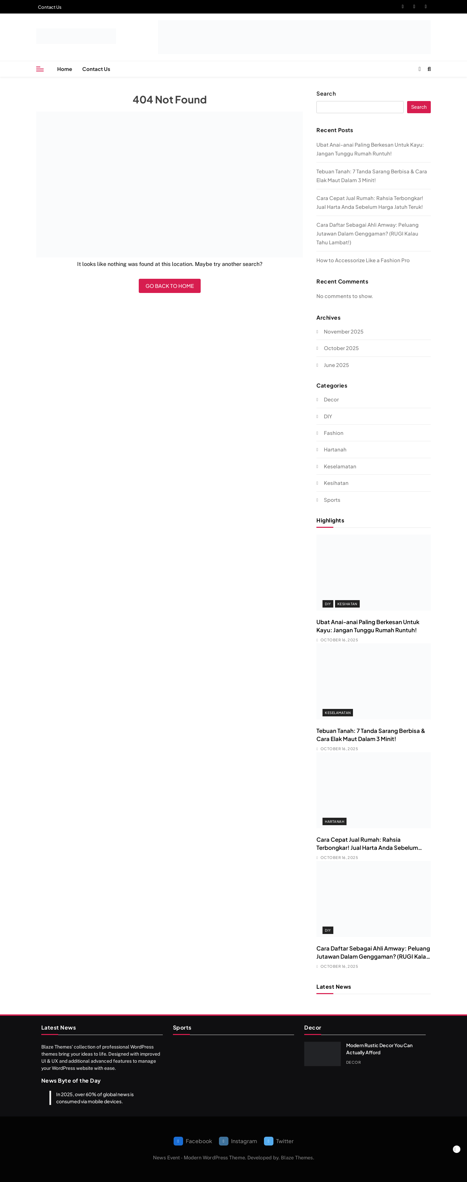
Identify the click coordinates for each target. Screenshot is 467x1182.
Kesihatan (336, 482)
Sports (332, 499)
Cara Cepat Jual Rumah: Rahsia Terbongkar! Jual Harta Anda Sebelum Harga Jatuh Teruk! (367, 847)
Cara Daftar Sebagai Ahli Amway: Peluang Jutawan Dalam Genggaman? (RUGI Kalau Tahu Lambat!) (367, 233)
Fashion (333, 432)
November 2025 (343, 331)
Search (326, 93)
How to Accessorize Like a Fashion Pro (363, 260)
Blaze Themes (297, 1157)
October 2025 (341, 348)
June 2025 (336, 365)
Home (64, 69)
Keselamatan (340, 466)
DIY (328, 416)
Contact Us (50, 7)
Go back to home (170, 285)
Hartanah (335, 449)
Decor (331, 399)
